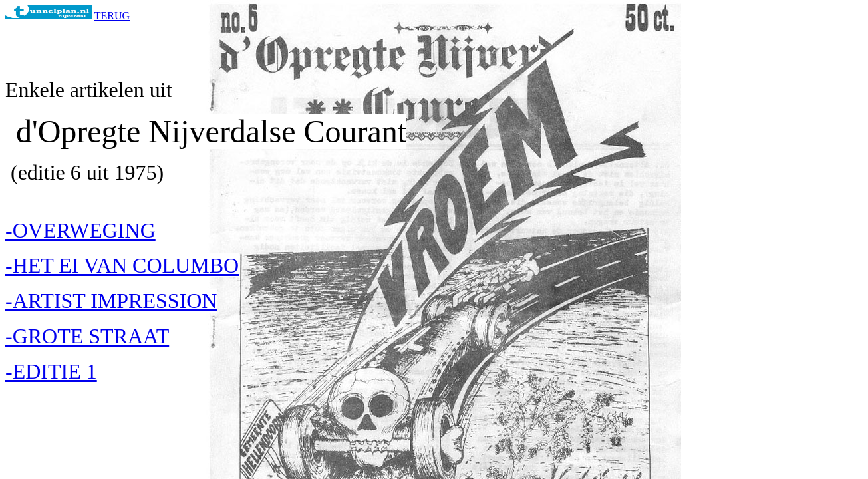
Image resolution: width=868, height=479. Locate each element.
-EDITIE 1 (51, 371)
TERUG (112, 15)
